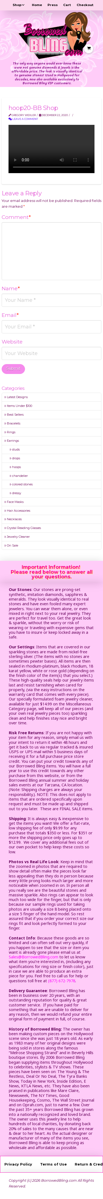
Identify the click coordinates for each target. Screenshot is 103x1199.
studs (15, 449)
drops (15, 458)
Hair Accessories (17, 511)
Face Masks (14, 502)
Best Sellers (14, 414)
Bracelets (12, 423)
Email (10, 315)
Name (11, 288)
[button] (88, 48)
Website (12, 342)
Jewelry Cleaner (17, 537)
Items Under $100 (18, 406)
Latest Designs (16, 397)
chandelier (19, 476)
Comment (16, 217)
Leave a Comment (23, 118)
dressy (15, 493)
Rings (9, 432)
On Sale (11, 545)
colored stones (21, 484)
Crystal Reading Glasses (22, 528)
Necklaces (13, 519)
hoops (15, 467)
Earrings (11, 441)
